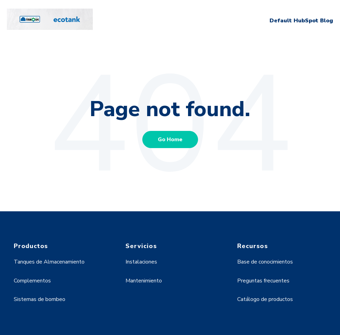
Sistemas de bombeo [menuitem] (39, 299)
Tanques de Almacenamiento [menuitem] (49, 262)
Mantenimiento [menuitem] (143, 280)
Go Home (170, 139)
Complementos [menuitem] (32, 280)
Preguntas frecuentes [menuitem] (263, 280)
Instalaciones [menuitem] (141, 262)
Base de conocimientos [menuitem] (265, 262)
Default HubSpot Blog (301, 20)
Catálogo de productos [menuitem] (265, 299)
